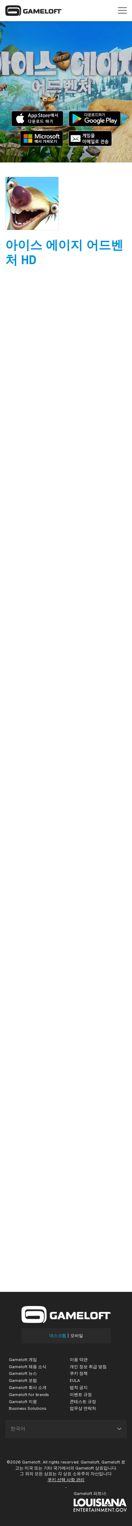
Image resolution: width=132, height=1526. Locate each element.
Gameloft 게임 (23, 1359)
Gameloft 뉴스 (23, 1373)
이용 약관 (79, 1359)
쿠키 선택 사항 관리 (66, 1479)
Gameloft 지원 (23, 1401)
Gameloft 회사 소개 (27, 1387)
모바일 (76, 1336)
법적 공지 (79, 1387)
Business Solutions (27, 1408)
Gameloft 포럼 (23, 1380)
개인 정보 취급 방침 (88, 1366)
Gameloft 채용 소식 (27, 1366)
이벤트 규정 (81, 1394)
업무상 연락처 (83, 1408)
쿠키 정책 (79, 1373)
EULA (75, 1380)
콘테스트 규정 (83, 1401)
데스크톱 (57, 1336)
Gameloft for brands (29, 1394)
